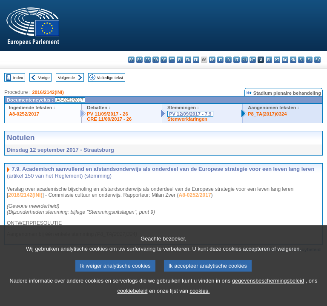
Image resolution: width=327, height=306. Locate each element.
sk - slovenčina (293, 60)
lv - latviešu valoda (228, 60)
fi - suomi (309, 60)
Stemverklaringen (187, 119)
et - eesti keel (172, 60)
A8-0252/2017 (24, 113)
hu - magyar (244, 60)
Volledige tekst (110, 77)
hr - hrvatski (212, 60)
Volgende (66, 77)
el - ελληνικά (180, 60)
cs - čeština (147, 60)
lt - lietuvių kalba (236, 60)
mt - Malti (253, 60)
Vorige (44, 77)
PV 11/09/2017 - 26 (107, 113)
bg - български (131, 60)
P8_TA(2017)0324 (267, 113)
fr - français (196, 60)
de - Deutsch (164, 60)
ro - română (285, 60)
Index (18, 77)
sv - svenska (317, 60)
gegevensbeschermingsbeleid (268, 293)
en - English (188, 60)
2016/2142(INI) (48, 92)
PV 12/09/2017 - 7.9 (190, 113)
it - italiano (220, 60)
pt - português (277, 60)
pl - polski (269, 60)
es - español (139, 60)
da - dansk (155, 60)
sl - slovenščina (301, 60)
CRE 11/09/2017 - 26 (109, 119)
